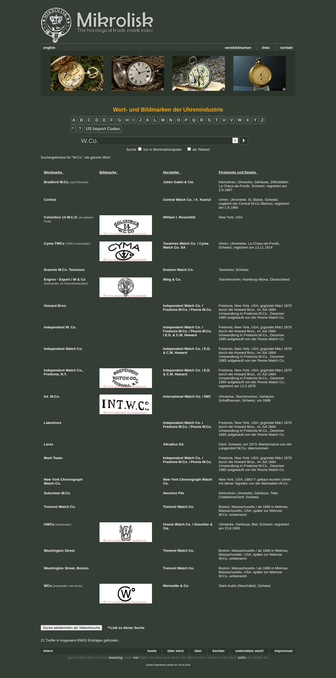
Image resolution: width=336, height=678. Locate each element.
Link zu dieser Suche (125, 628)
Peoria (196, 310)
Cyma (203, 243)
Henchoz (170, 493)
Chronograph (190, 479)
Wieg (167, 279)
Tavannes (170, 243)
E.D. (168, 335)
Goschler (201, 524)
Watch (181, 200)
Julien (168, 182)
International (173, 396)
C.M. (179, 335)
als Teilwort (201, 149)
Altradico (170, 444)
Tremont (169, 507)
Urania (168, 524)
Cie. (191, 182)
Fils (181, 493)
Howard (190, 335)
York (174, 479)
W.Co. (183, 310)
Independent (173, 306)
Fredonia (170, 310)
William (169, 217)
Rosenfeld (187, 217)
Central (169, 200)
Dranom (169, 270)
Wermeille (171, 586)
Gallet (178, 182)
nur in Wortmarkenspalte (162, 149)
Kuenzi (205, 200)
